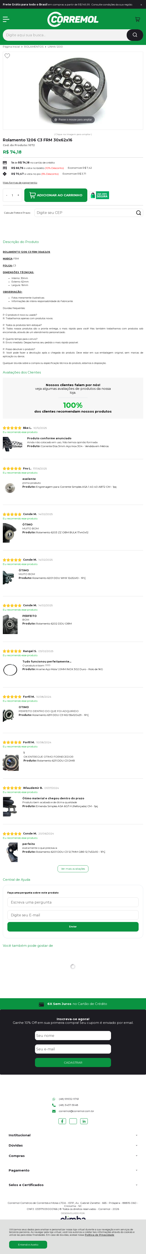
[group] (73, 1003)
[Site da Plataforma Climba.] (73, 1218)
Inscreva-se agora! (73, 1019)
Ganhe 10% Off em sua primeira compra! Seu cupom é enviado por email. (73, 1023)
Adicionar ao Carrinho (55, 195)
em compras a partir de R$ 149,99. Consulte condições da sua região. (68, 4)
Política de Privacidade (99, 1235)
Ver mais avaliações (73, 868)
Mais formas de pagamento (20, 182)
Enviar (73, 926)
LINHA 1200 (55, 46)
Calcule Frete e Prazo (17, 212)
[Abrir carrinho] (137, 19)
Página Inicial (11, 46)
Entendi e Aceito (28, 1244)
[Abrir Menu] (6, 19)
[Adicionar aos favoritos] (7, 55)
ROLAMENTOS (34, 46)
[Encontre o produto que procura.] (135, 35)
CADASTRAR (73, 1062)
